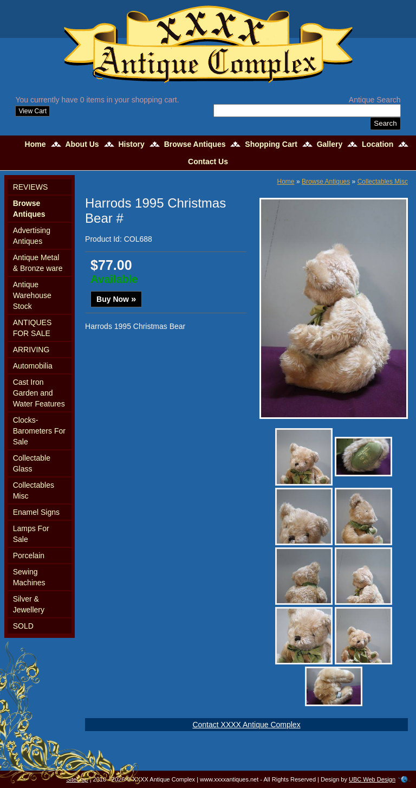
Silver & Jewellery (28, 604)
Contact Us (208, 161)
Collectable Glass (31, 463)
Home (35, 144)
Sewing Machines (29, 577)
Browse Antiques (195, 144)
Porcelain (28, 555)
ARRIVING (31, 349)
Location (377, 144)
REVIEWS (30, 187)
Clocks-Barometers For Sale (39, 431)
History (132, 144)
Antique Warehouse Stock (32, 295)
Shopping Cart (271, 144)
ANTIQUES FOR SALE (32, 328)
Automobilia (33, 365)
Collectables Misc (33, 490)
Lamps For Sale (31, 534)
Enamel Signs (36, 512)
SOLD (23, 626)
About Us (82, 144)
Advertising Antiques (31, 236)
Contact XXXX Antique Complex (246, 724)
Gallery (329, 144)
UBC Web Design (372, 779)
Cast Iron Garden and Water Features (39, 393)
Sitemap (77, 779)
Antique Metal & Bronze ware (38, 263)
